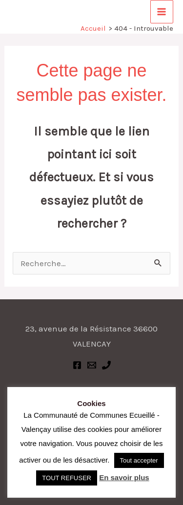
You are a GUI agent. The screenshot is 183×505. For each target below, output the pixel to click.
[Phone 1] (106, 365)
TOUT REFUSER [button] (66, 478)
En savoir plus (124, 477)
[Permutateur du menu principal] (162, 11)
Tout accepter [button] (139, 460)
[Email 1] (91, 365)
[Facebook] (77, 365)
